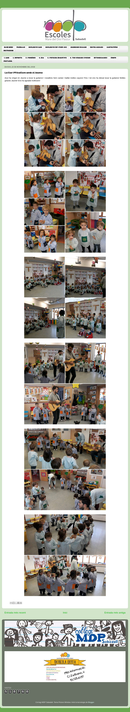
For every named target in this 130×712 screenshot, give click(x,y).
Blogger (91, 702)
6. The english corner (80, 58)
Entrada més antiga (114, 612)
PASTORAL (8, 61)
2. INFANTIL (17, 58)
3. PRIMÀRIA (31, 58)
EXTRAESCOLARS (100, 58)
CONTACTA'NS (112, 47)
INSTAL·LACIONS (96, 47)
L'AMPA (113, 58)
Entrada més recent (15, 612)
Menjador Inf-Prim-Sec (56, 47)
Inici (65, 612)
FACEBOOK (20, 47)
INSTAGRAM (8, 51)
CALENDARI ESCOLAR (78, 47)
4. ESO (41, 58)
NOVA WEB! (8, 47)
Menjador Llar (35, 47)
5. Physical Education (57, 58)
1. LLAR (6, 58)
